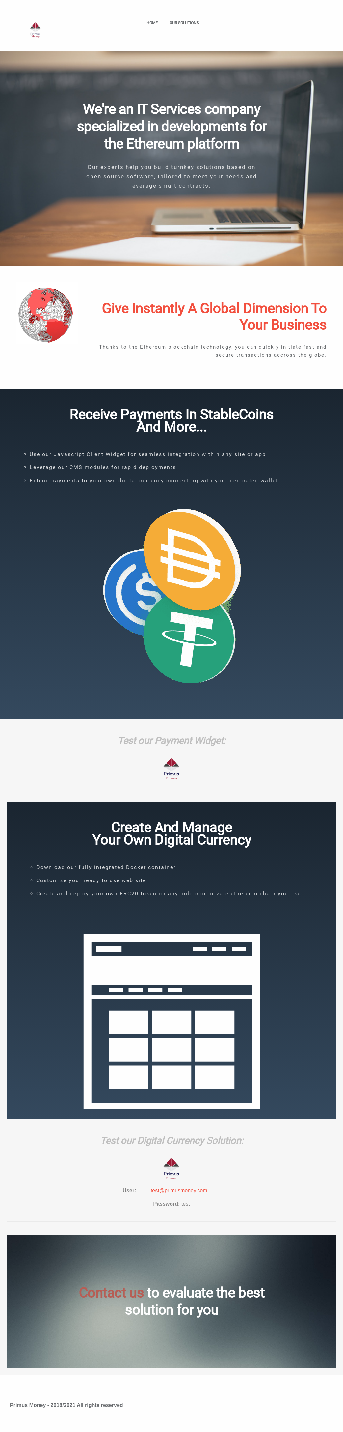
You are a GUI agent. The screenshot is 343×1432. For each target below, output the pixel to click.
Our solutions (186, 23)
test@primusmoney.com (179, 1190)
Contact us (111, 1293)
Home (152, 23)
